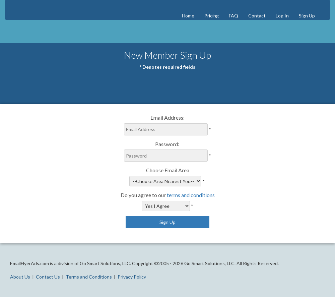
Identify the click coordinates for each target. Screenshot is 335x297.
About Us (20, 277)
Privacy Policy (132, 277)
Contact (257, 15)
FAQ (233, 15)
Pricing (211, 15)
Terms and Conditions (89, 277)
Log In (282, 15)
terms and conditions (191, 195)
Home (188, 15)
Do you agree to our (168, 195)
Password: (167, 144)
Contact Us (48, 277)
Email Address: (167, 117)
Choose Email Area (167, 170)
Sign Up (307, 15)
